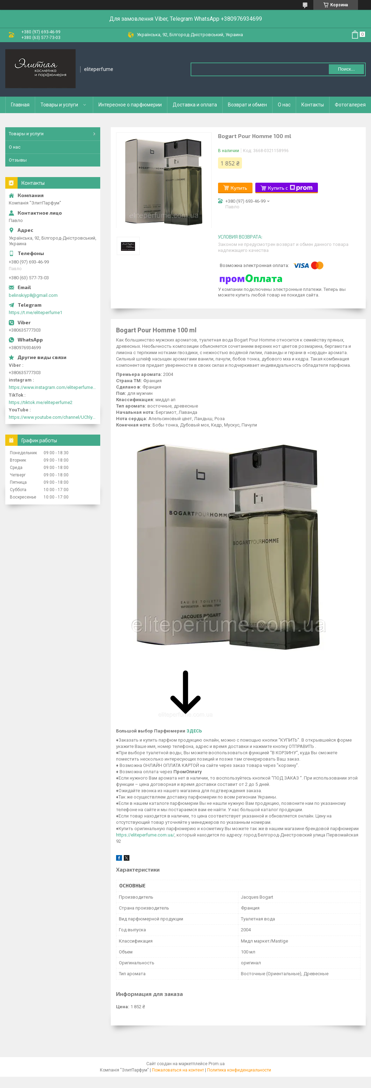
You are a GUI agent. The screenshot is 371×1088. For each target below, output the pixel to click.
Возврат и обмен (247, 105)
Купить (239, 188)
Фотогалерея (350, 105)
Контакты (312, 105)
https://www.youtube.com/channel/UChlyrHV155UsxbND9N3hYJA (53, 417)
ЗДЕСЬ (194, 731)
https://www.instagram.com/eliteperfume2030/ (53, 387)
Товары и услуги (59, 105)
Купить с (290, 188)
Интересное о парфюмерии (130, 105)
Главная (20, 105)
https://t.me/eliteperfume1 (35, 312)
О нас (284, 105)
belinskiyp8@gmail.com (33, 295)
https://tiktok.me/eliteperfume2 (40, 402)
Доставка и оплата (195, 105)
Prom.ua (217, 1063)
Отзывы (18, 160)
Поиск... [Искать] (346, 69)
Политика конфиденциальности (239, 1070)
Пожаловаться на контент (178, 1070)
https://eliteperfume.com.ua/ (145, 835)
